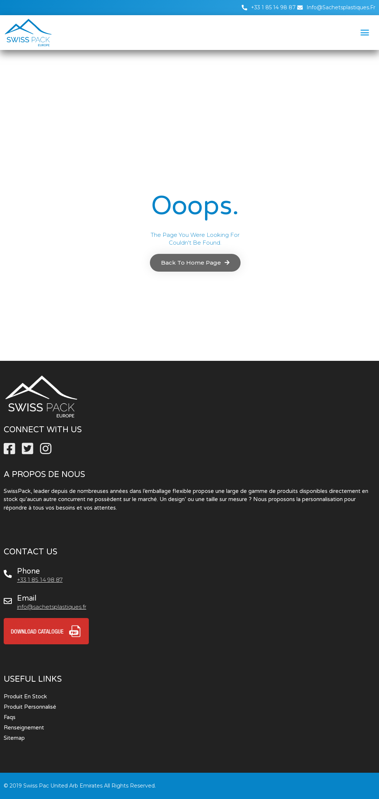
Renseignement (24, 727)
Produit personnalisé (30, 707)
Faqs (10, 717)
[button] (365, 33)
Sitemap (14, 738)
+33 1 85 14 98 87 (40, 579)
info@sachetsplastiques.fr (51, 606)
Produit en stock (25, 696)
